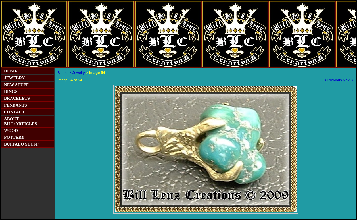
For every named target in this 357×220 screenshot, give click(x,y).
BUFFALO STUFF (21, 144)
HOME (11, 71)
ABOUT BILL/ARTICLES (20, 121)
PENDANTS (15, 105)
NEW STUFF (16, 84)
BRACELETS (17, 98)
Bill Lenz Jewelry (71, 72)
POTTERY (14, 137)
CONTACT (14, 112)
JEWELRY (14, 78)
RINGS (11, 91)
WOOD (11, 130)
